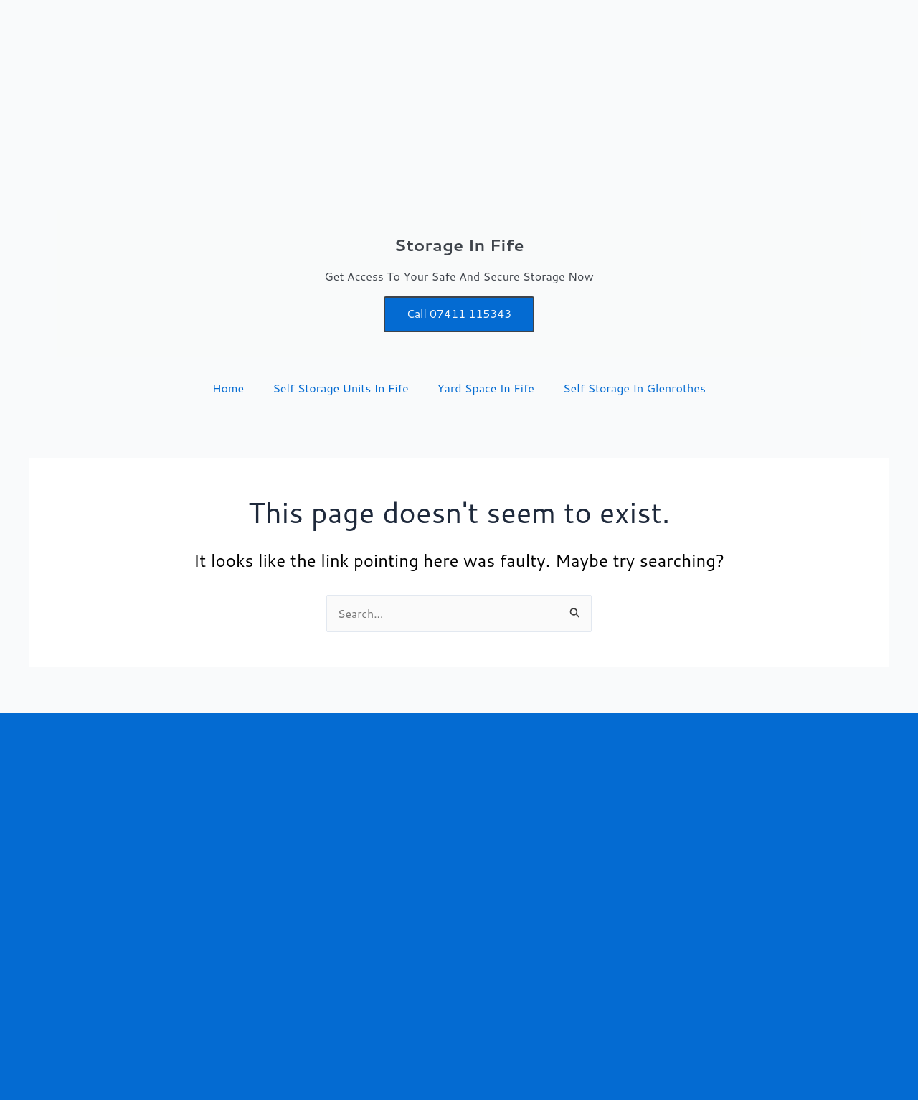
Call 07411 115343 (459, 314)
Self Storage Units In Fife (341, 388)
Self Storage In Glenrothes (634, 388)
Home (228, 388)
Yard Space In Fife (485, 388)
